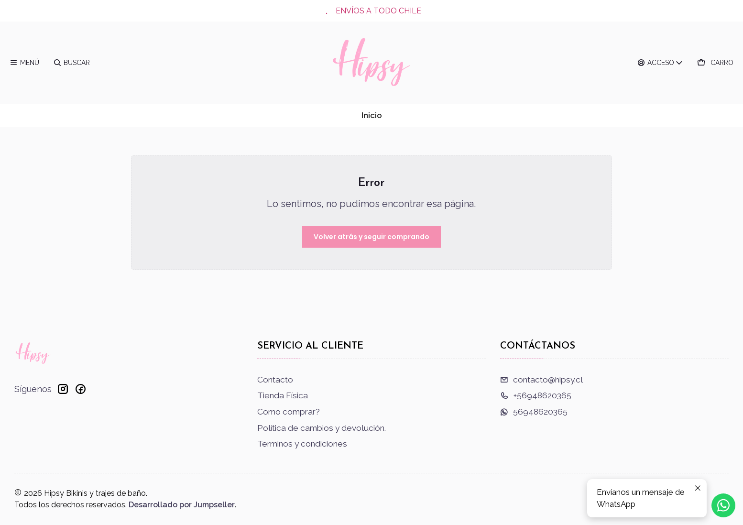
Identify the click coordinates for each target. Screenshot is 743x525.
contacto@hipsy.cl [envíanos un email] (541, 379)
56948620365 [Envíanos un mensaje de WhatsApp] (534, 411)
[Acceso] (660, 62)
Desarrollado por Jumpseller (182, 504)
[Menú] (24, 62)
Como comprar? (288, 411)
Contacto (275, 379)
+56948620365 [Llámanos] (535, 395)
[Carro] (715, 62)
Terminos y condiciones (302, 443)
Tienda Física (282, 395)
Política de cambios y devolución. (321, 428)
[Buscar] (71, 62)
